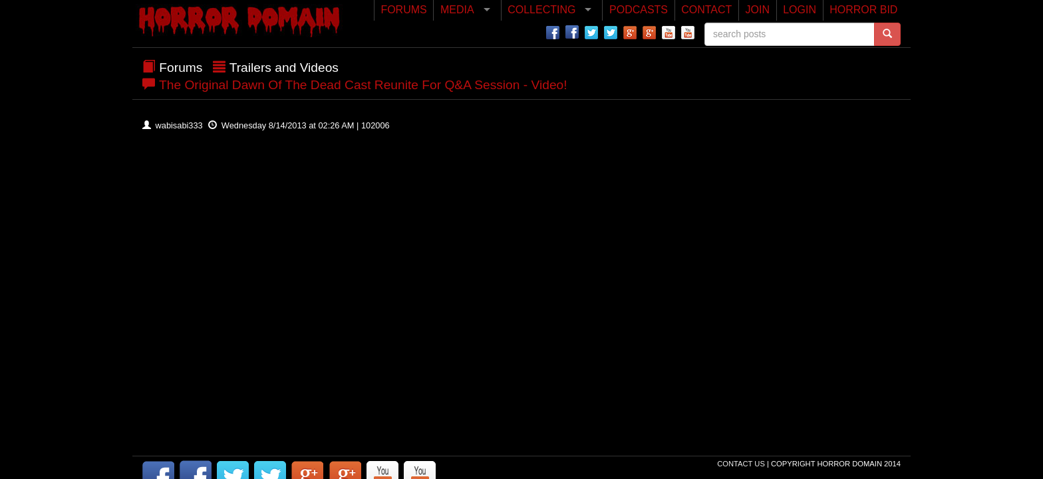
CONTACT (706, 9)
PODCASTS (638, 9)
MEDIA (457, 9)
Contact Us (742, 464)
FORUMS (403, 9)
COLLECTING (541, 9)
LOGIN (799, 9)
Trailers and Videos (284, 68)
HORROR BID (863, 9)
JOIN (758, 9)
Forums (180, 68)
